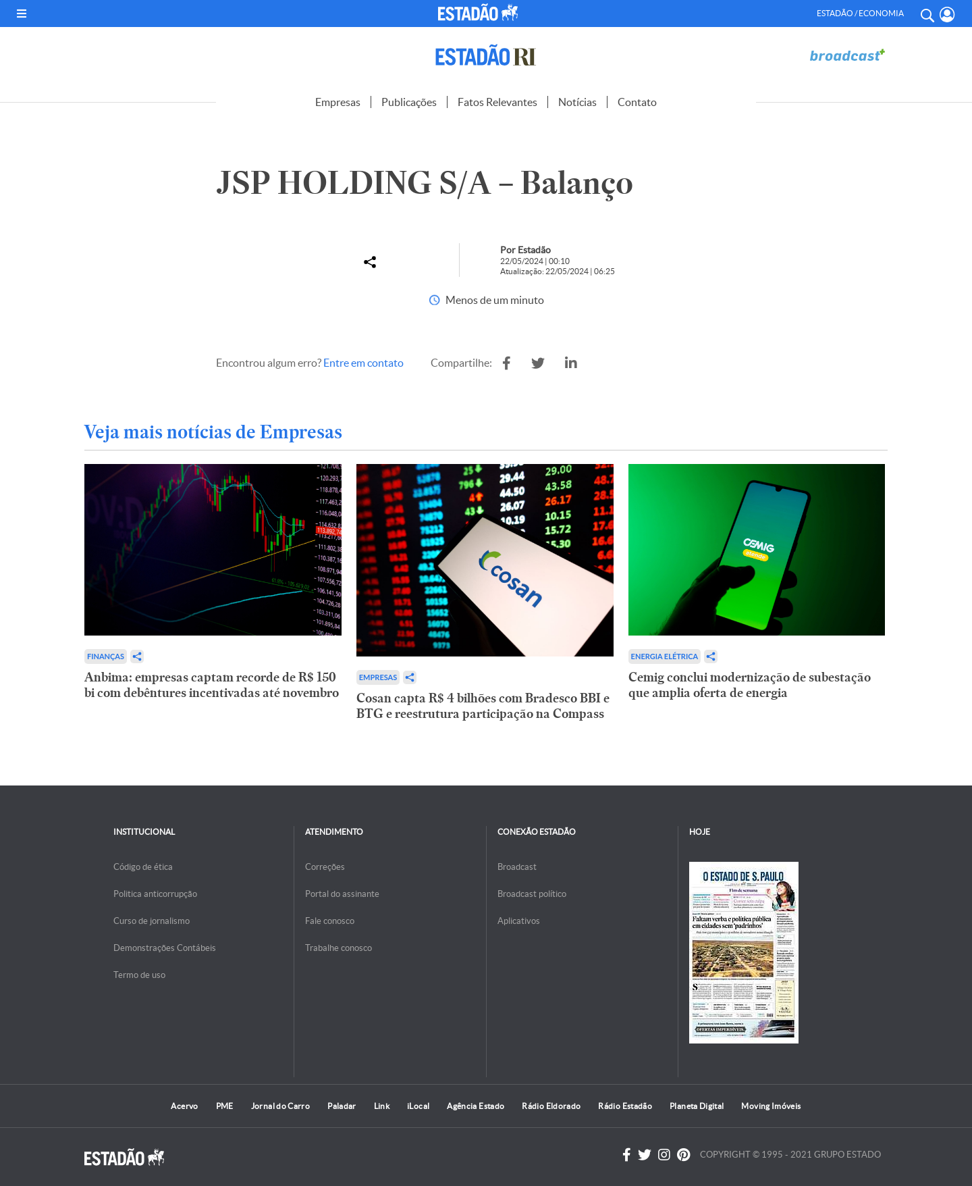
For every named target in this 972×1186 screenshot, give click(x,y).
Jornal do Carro (280, 1106)
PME (225, 1106)
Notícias (577, 102)
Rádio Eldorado (551, 1106)
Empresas (337, 102)
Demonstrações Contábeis (164, 948)
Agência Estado (475, 1106)
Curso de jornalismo (151, 921)
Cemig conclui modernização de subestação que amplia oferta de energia (749, 684)
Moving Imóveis (771, 1106)
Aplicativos (518, 921)
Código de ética (143, 867)
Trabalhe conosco (338, 948)
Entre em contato (363, 363)
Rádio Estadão (625, 1106)
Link (381, 1106)
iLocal (418, 1106)
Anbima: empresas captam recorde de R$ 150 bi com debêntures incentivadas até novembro (211, 684)
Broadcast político (531, 894)
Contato (637, 102)
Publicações (409, 102)
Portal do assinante (342, 894)
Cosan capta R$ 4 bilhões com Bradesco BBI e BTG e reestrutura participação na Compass (483, 705)
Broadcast (517, 867)
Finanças (105, 656)
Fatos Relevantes (497, 102)
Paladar (341, 1106)
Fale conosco (329, 921)
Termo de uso (139, 975)
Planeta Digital (697, 1106)
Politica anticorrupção (155, 894)
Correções (325, 867)
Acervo (184, 1106)
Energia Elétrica (665, 656)
